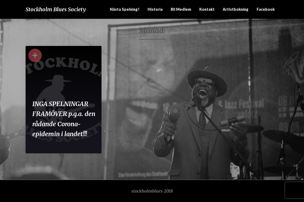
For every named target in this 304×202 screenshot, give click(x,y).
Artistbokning (236, 9)
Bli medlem (181, 9)
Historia (155, 9)
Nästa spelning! (124, 9)
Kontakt (207, 9)
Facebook (266, 9)
